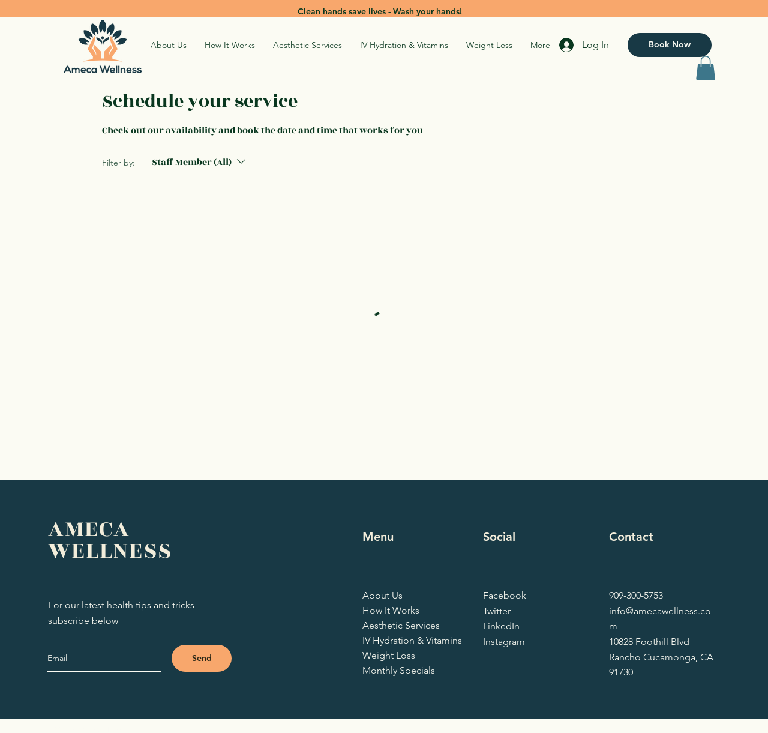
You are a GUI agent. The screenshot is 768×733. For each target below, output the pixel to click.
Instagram (504, 641)
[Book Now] (670, 45)
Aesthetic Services (398, 625)
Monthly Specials (398, 670)
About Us (382, 595)
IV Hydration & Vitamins (398, 640)
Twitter (497, 611)
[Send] (202, 658)
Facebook (504, 595)
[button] (705, 68)
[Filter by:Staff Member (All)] (200, 162)
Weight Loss (388, 655)
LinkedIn (501, 626)
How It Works (390, 610)
